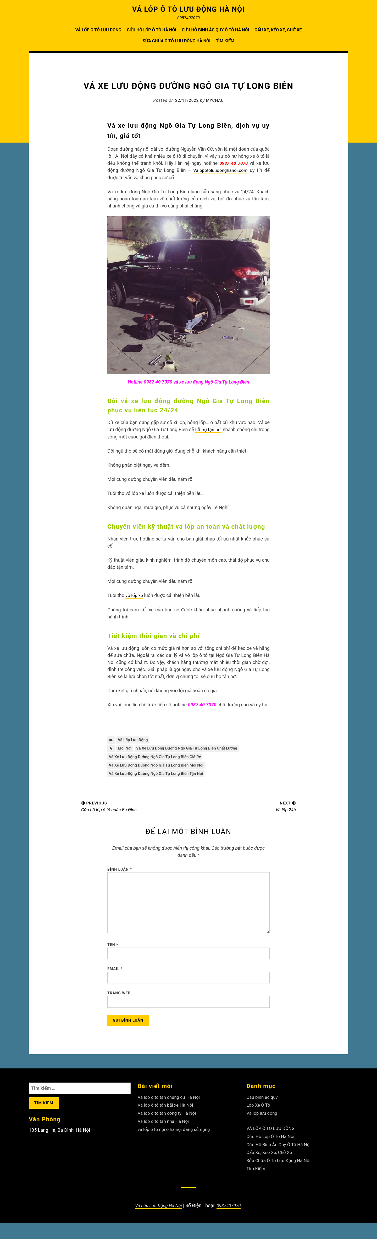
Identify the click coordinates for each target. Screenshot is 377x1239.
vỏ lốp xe (134, 595)
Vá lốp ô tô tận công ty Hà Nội (169, 1130)
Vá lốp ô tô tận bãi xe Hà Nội (167, 1122)
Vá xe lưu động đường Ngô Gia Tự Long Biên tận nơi (159, 775)
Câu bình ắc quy (263, 1114)
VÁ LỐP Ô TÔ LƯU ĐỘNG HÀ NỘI (189, 9)
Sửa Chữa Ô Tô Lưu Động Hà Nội (176, 40)
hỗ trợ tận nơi (217, 429)
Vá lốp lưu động (134, 739)
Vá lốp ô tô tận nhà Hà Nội (165, 1138)
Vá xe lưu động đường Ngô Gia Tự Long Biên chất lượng (191, 748)
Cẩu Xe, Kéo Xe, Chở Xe (278, 29)
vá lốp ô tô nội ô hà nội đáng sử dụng (176, 1145)
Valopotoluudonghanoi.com (219, 170)
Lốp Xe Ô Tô (258, 1122)
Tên (112, 955)
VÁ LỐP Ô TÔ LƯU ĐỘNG (98, 29)
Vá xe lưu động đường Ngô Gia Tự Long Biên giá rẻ (158, 757)
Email (115, 981)
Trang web (119, 1007)
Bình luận (119, 872)
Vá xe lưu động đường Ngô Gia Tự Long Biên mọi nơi (159, 766)
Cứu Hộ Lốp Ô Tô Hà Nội (151, 29)
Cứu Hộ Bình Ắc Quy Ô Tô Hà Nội (215, 29)
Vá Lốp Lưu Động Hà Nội (158, 1221)
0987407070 (230, 1221)
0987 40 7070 (233, 163)
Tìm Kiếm (225, 40)
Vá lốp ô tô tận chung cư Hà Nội (171, 1114)
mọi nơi (125, 748)
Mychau (215, 100)
